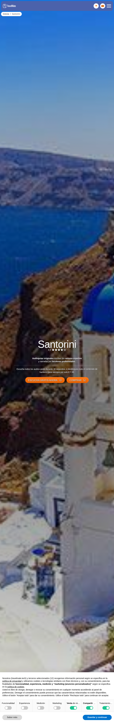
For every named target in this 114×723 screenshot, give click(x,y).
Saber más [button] (12, 717)
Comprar (77, 380)
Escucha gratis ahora (45, 380)
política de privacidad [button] (12, 681)
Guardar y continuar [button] (97, 717)
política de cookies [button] (15, 687)
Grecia (6, 14)
